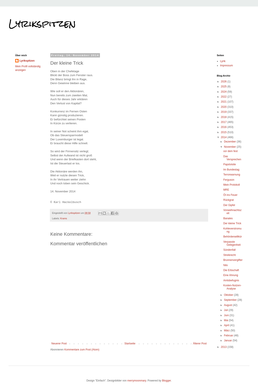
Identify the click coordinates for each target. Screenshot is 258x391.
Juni (226, 315)
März (227, 330)
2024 (224, 91)
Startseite (130, 343)
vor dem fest (230, 151)
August (228, 305)
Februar (229, 335)
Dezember (230, 141)
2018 (224, 117)
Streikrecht (229, 255)
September (230, 299)
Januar (228, 340)
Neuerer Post (59, 343)
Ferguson (228, 179)
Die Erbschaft (231, 270)
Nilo (225, 265)
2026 (224, 81)
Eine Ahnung (230, 275)
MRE (226, 189)
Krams (63, 218)
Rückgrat (228, 199)
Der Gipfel (229, 205)
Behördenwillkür (232, 236)
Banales (228, 218)
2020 (224, 106)
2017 (224, 122)
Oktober (229, 294)
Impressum (226, 65)
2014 (224, 137)
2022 (224, 96)
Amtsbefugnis (231, 280)
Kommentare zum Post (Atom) (81, 349)
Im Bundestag (231, 169)
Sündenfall (229, 249)
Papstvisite (229, 164)
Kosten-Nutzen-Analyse (232, 287)
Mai (226, 320)
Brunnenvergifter (233, 260)
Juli (226, 310)
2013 (224, 346)
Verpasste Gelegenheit (232, 243)
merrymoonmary (136, 380)
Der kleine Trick (232, 223)
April (227, 325)
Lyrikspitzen (42, 23)
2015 (224, 132)
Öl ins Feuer (230, 194)
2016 (224, 127)
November (230, 146)
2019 (224, 111)
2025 (224, 86)
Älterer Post (200, 343)
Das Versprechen (232, 158)
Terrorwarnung (231, 174)
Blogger (166, 380)
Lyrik (222, 61)
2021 (224, 101)
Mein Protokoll (231, 184)
